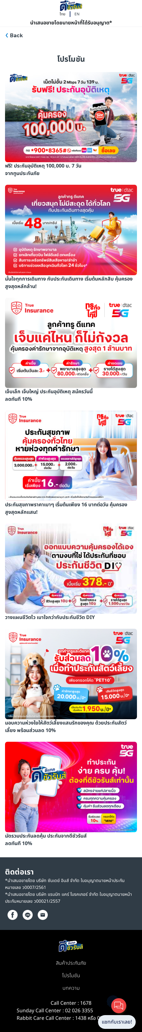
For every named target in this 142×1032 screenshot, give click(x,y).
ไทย (62, 14)
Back (16, 36)
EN (76, 14)
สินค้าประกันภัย (71, 963)
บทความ (71, 988)
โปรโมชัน (71, 975)
